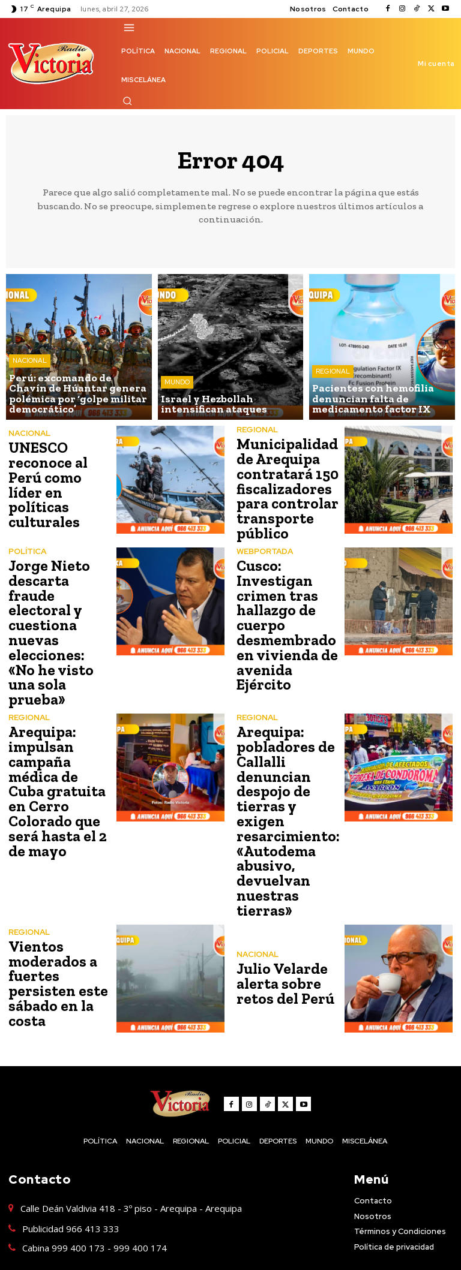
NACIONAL (30, 364)
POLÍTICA (27, 548)
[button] (127, 101)
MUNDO (177, 384)
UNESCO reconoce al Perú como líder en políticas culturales (60, 485)
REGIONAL (333, 374)
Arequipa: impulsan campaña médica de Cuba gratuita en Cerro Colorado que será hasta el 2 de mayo (60, 759)
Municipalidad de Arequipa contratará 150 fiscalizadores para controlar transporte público (287, 487)
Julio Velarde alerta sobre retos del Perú (282, 940)
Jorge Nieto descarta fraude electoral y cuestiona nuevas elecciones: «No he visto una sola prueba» (58, 619)
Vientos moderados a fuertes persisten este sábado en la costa (55, 940)
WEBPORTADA (265, 548)
